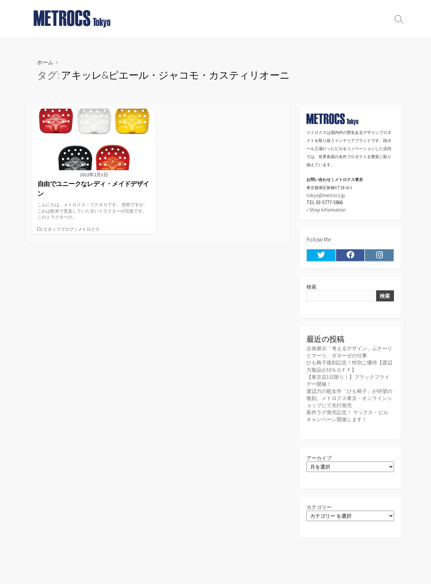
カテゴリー (319, 507)
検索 (311, 287)
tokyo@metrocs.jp (325, 195)
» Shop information (326, 210)
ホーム (45, 62)
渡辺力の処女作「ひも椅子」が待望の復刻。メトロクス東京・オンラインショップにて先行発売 (349, 398)
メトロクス (89, 229)
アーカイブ (319, 458)
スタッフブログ (58, 229)
